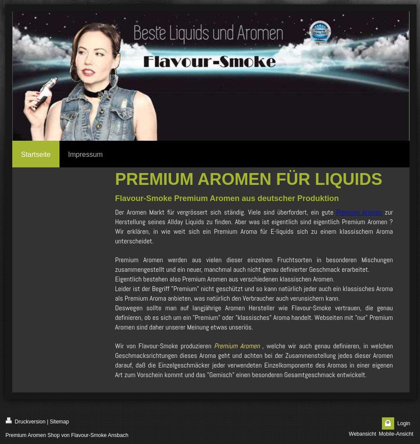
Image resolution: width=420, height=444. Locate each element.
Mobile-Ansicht (396, 434)
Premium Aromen (359, 212)
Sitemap (59, 422)
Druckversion (26, 421)
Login (403, 423)
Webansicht (362, 434)
